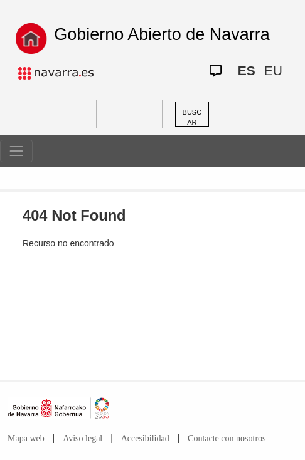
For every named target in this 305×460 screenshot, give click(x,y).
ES (246, 70)
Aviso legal (82, 438)
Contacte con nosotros (226, 438)
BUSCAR (192, 117)
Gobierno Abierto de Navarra (162, 34)
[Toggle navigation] (16, 151)
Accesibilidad (145, 438)
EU (273, 70)
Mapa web (26, 438)
